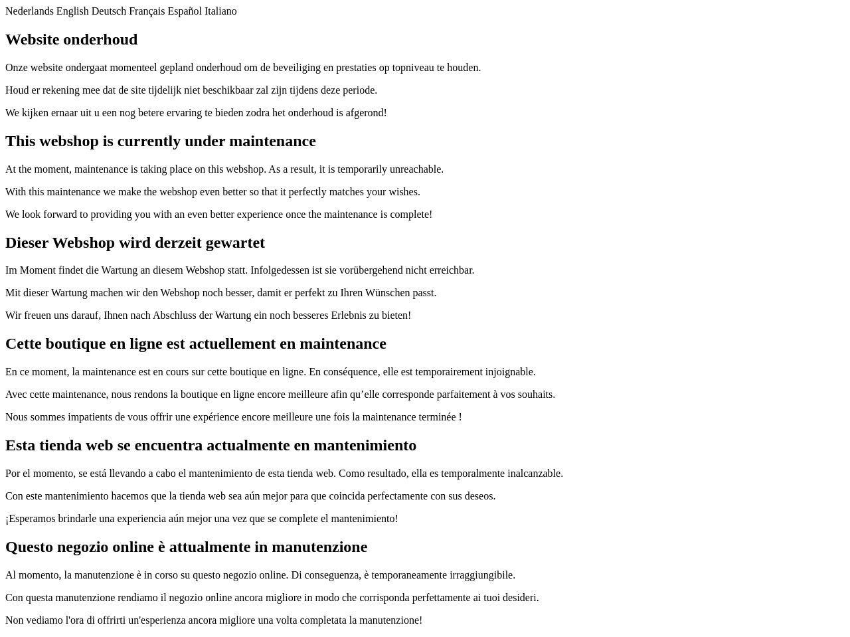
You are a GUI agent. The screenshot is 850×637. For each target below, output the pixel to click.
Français (147, 11)
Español (184, 11)
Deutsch (109, 11)
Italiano (221, 11)
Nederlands (29, 11)
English (72, 11)
